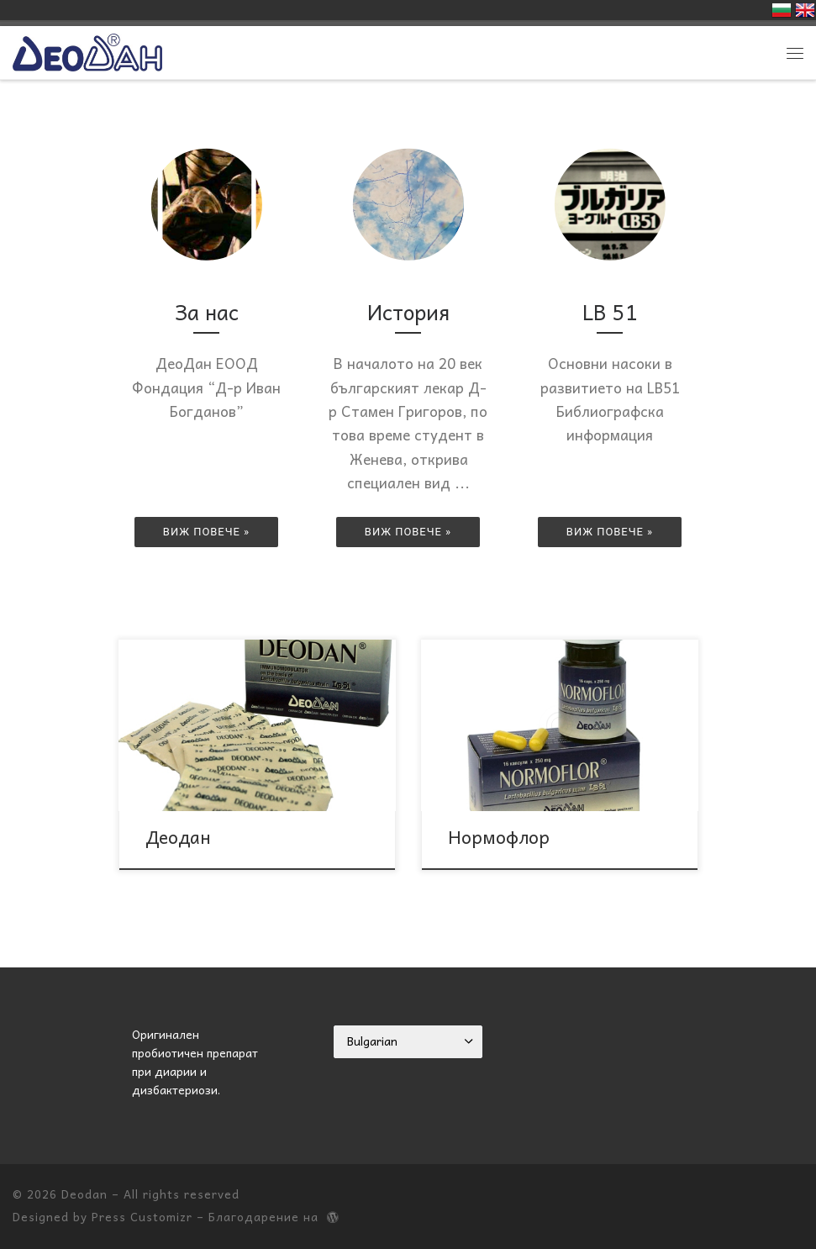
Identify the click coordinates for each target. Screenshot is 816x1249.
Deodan (84, 1194)
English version (805, 10)
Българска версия (781, 10)
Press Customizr (142, 1216)
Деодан (178, 836)
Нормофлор (499, 836)
